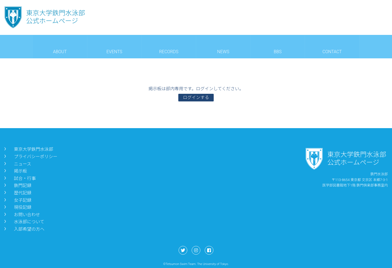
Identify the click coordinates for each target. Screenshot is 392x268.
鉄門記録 (17, 185)
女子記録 (17, 200)
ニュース (17, 164)
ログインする (196, 97)
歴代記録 (17, 192)
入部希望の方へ (23, 229)
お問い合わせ (21, 214)
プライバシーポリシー (30, 156)
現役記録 (17, 207)
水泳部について (23, 221)
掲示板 (15, 171)
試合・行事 (19, 178)
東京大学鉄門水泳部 (28, 149)
